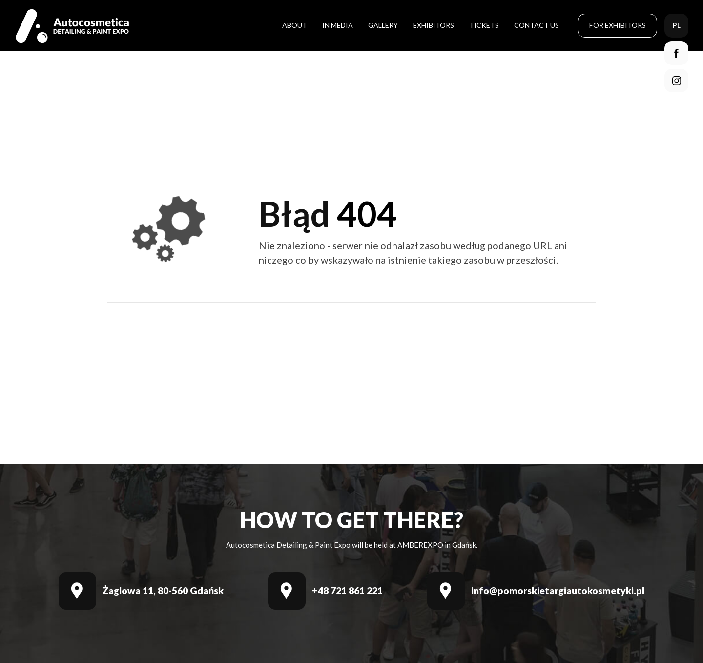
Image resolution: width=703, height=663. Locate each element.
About (294, 25)
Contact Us (536, 25)
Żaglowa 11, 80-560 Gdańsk (163, 590)
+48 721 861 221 (347, 590)
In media (337, 25)
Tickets (484, 25)
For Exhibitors (617, 25)
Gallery (383, 25)
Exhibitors (433, 25)
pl (677, 25)
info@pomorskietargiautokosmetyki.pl (557, 590)
